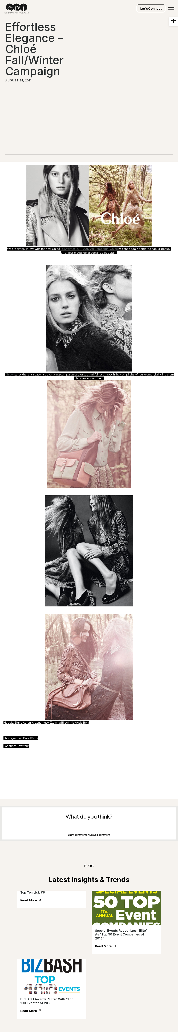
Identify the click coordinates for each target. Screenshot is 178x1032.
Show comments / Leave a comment (89, 834)
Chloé (114, 249)
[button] (89, 834)
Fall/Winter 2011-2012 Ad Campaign (84, 249)
